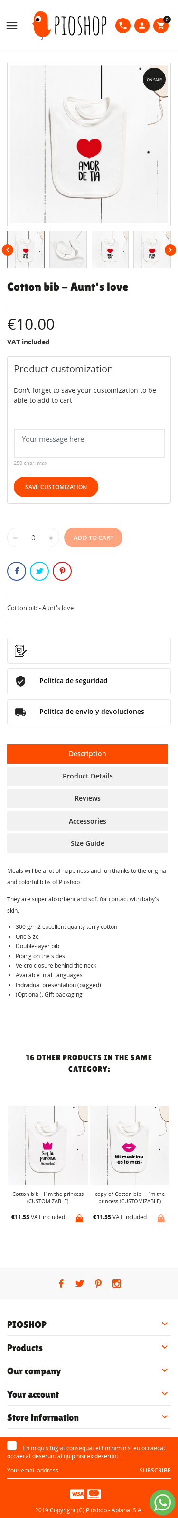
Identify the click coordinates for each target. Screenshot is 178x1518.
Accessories (87, 820)
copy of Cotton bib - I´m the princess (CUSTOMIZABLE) (130, 1197)
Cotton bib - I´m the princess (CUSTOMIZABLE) (48, 1197)
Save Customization (56, 487)
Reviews (88, 798)
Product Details (88, 775)
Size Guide (87, 843)
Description (87, 753)
